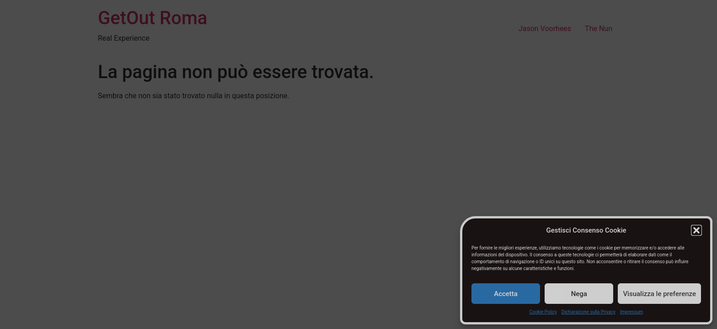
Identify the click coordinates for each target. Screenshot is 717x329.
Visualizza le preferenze (659, 294)
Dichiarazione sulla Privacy (588, 311)
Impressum (631, 311)
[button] (696, 230)
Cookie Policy (543, 311)
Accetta (506, 294)
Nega (579, 294)
